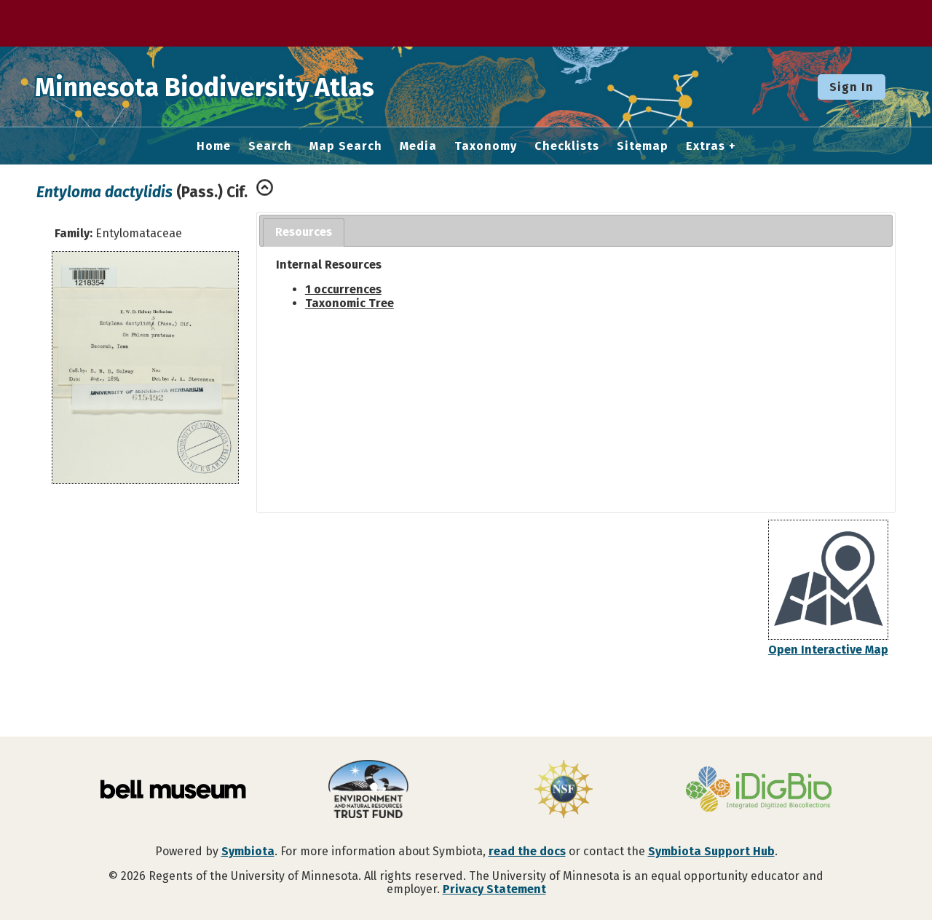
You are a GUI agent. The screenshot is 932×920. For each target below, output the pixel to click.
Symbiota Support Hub (711, 851)
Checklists (566, 146)
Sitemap (642, 146)
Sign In (851, 87)
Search (270, 146)
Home (214, 146)
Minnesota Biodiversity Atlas (226, 86)
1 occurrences (343, 289)
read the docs (527, 851)
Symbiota (248, 851)
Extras (705, 146)
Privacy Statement (494, 889)
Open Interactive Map (828, 650)
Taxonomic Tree (349, 303)
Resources (303, 232)
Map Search (345, 146)
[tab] (303, 232)
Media (418, 146)
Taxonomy (485, 146)
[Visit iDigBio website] (759, 790)
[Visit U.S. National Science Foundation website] (563, 790)
